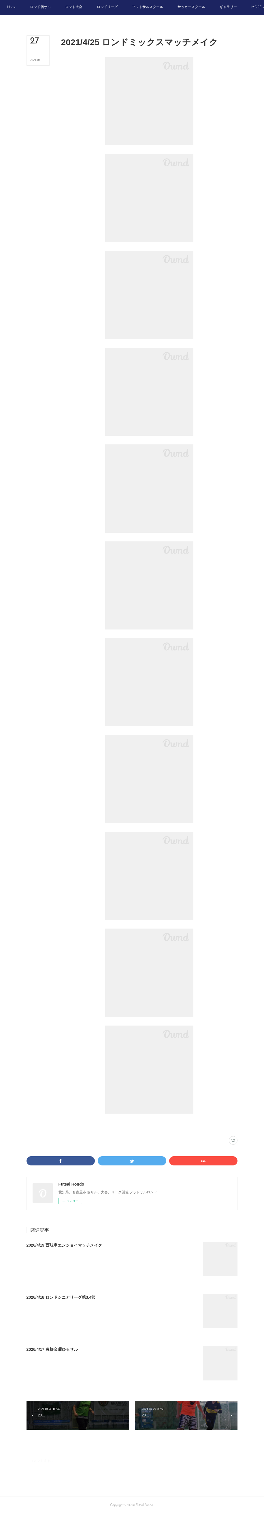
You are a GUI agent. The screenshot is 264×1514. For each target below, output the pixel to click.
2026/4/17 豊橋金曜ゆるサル (52, 1349)
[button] (23, 7)
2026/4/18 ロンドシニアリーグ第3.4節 (61, 1297)
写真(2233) (68, 1124)
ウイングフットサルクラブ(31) (96, 1124)
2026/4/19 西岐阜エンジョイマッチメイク (64, 1245)
